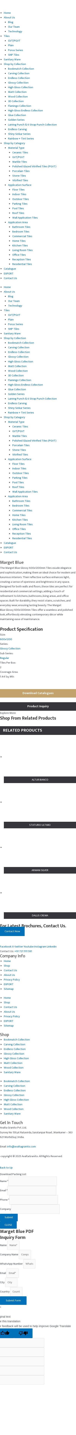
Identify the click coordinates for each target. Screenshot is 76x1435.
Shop (7, 966)
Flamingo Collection (19, 106)
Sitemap (9, 989)
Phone (4, 1200)
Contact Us (10, 278)
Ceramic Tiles (20, 152)
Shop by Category (14, 143)
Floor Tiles (18, 189)
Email (4, 1190)
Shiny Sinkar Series (19, 134)
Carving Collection (18, 73)
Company (5, 1209)
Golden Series (16, 120)
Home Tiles (19, 241)
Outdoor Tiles (20, 199)
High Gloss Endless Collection (25, 110)
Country (5, 1291)
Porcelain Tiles (21, 171)
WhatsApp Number (11, 1264)
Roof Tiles (18, 213)
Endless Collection (19, 78)
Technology (15, 31)
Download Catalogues (38, 693)
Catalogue (10, 268)
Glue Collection (17, 115)
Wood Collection (18, 96)
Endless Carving (17, 129)
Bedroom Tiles (20, 231)
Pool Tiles (18, 208)
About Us (9, 17)
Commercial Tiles (22, 236)
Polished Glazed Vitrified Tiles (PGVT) (34, 166)
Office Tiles (19, 255)
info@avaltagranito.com (21, 1146)
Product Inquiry (38, 706)
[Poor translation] (23, 1333)
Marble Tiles (19, 162)
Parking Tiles (20, 204)
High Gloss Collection (20, 87)
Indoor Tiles (19, 194)
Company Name (9, 1254)
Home (7, 13)
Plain (11, 45)
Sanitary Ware (12, 59)
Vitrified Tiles (20, 180)
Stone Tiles (19, 175)
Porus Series (15, 50)
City (2, 1282)
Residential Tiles (22, 264)
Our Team (14, 27)
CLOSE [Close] (8, 1225)
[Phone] (33, 1199)
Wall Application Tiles (25, 217)
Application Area (18, 222)
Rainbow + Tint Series (21, 138)
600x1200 (6, 639)
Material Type (16, 148)
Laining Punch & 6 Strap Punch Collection (32, 124)
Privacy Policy (12, 979)
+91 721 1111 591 (23, 951)
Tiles (7, 36)
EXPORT (8, 273)
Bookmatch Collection (21, 69)
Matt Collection (17, 92)
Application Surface (19, 185)
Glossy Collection (18, 82)
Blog (10, 22)
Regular (4, 658)
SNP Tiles (13, 55)
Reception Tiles (21, 259)
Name (4, 1181)
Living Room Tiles (22, 250)
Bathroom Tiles (21, 227)
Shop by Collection (15, 64)
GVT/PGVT (14, 40)
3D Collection (16, 101)
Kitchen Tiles (20, 245)
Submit (9, 1217)
